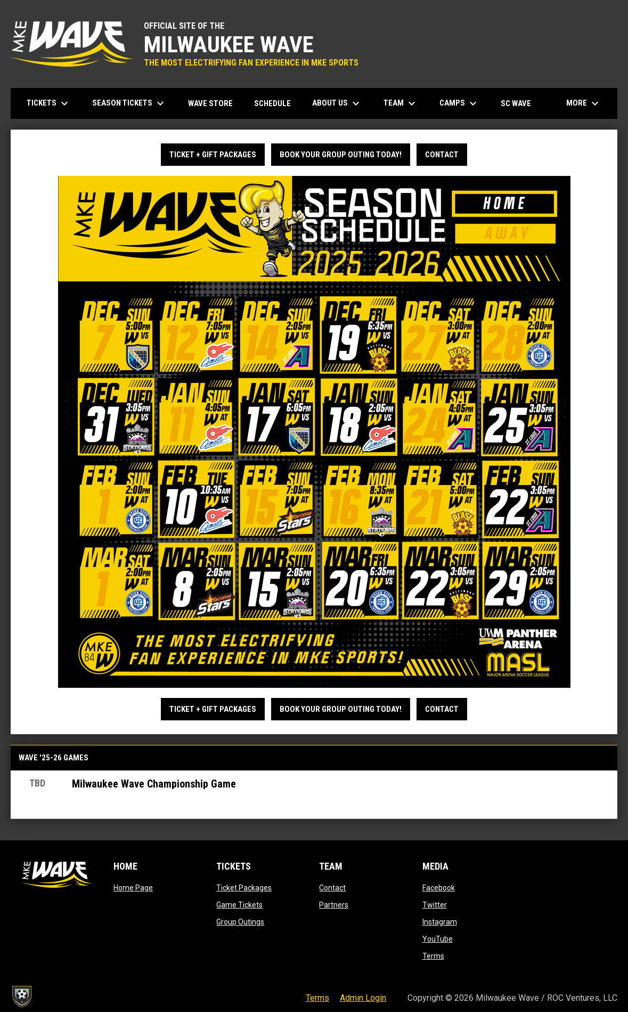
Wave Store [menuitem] (214, 103)
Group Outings (240, 922)
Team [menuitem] (401, 103)
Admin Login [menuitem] (363, 998)
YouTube (437, 939)
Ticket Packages (244, 888)
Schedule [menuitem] (272, 103)
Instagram (439, 922)
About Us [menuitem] (337, 103)
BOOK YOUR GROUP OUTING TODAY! (341, 154)
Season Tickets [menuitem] (129, 103)
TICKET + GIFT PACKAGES (212, 154)
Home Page (133, 888)
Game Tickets (239, 905)
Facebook (438, 888)
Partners (333, 905)
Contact (442, 154)
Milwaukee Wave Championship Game (154, 783)
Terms (433, 956)
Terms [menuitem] (317, 998)
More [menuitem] (583, 103)
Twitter (434, 905)
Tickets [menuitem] (49, 103)
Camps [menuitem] (459, 103)
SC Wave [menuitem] (520, 103)
